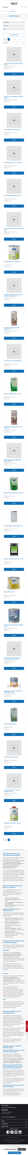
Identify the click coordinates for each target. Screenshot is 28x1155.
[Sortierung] (14, 42)
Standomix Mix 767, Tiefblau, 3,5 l (12, 261)
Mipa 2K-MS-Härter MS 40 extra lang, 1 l (14, 493)
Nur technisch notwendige (10, 1149)
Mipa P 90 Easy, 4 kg (9, 591)
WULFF (10, 1137)
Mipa (4, 999)
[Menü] (5, 7)
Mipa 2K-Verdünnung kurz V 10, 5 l (13, 393)
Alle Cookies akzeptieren (14, 1152)
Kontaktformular (12, 1116)
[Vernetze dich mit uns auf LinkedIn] (20, 1132)
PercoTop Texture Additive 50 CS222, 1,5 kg (13, 97)
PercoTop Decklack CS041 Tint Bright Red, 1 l (13, 625)
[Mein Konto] (25, 7)
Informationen (16, 1137)
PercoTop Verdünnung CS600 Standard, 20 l (11, 328)
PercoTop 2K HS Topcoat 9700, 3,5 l (13, 360)
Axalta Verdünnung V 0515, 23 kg (12, 129)
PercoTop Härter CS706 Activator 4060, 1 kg (14, 229)
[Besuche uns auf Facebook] (8, 1132)
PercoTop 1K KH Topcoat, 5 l (11, 757)
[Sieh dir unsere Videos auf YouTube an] (16, 1132)
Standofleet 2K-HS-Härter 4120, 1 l (12, 823)
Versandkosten (22, 1139)
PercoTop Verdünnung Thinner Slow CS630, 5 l (13, 427)
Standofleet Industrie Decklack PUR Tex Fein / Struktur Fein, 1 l (13, 295)
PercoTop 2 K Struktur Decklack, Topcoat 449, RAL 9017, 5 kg (12, 658)
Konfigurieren (22, 1149)
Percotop (5, 973)
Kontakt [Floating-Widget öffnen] (27, 1026)
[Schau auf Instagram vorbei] (12, 1132)
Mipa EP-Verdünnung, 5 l (10, 724)
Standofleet (6, 950)
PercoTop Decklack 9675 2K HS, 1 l (13, 195)
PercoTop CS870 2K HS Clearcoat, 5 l (13, 525)
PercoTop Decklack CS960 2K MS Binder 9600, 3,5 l (12, 460)
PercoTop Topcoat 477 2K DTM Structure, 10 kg (12, 790)
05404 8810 (4, 1110)
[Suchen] (22, 7)
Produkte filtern (14, 34)
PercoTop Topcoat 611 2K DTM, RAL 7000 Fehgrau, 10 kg (13, 691)
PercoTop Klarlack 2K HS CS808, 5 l (13, 162)
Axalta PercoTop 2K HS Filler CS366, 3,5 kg (13, 64)
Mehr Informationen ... (16, 1146)
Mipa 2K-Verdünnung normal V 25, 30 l (14, 558)
